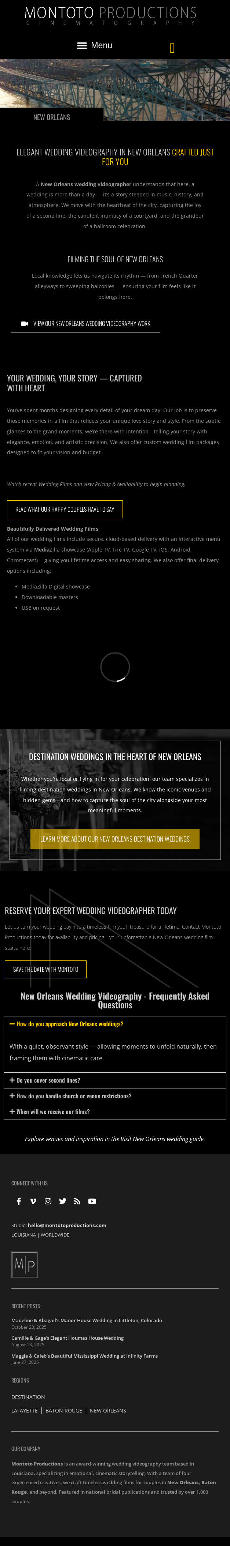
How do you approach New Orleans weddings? (70, 1023)
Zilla (47, 549)
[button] (94, 46)
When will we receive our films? (53, 1111)
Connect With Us (29, 1183)
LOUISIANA (23, 1234)
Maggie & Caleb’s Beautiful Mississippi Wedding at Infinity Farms (84, 1356)
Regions (20, 1380)
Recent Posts (25, 1306)
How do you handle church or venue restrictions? (74, 1095)
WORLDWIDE (55, 1234)
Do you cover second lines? (48, 1080)
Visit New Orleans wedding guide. (163, 1139)
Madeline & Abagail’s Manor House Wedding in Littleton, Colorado (86, 1320)
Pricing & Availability (118, 484)
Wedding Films (55, 484)
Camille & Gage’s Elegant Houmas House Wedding (67, 1338)
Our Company (25, 1448)
